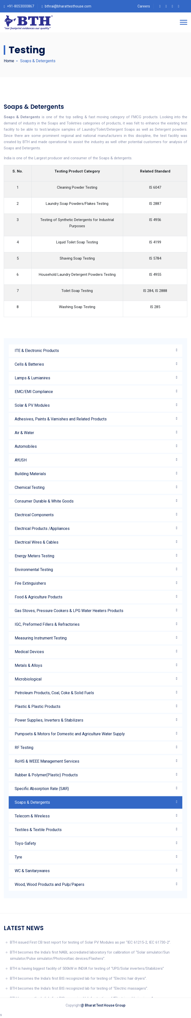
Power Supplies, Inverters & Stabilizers (49, 720)
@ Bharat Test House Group (103, 1005)
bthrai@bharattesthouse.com (68, 6)
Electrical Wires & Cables (36, 542)
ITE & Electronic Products (37, 350)
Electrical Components (34, 514)
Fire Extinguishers (30, 583)
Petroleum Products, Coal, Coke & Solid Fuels (54, 692)
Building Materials (30, 473)
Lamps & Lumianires (32, 378)
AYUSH (21, 460)
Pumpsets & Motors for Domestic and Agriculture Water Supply (70, 734)
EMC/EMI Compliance (34, 391)
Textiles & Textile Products (38, 829)
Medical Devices (29, 651)
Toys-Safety (25, 843)
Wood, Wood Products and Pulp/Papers (49, 884)
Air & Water (24, 432)
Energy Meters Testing (34, 556)
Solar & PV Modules (32, 405)
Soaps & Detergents (32, 802)
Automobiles (26, 446)
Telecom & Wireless (32, 816)
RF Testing (24, 747)
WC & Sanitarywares (32, 870)
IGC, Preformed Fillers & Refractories (47, 624)
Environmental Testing (34, 569)
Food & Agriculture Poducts (38, 597)
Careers (144, 6)
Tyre (18, 857)
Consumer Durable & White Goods (44, 501)
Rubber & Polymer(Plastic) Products (46, 775)
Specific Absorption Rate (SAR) (42, 788)
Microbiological (28, 679)
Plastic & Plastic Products (37, 706)
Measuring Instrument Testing (41, 638)
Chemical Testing (30, 487)
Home (9, 60)
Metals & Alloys (28, 665)
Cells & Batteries (29, 364)
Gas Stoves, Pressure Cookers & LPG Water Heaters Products (69, 610)
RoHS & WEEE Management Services (47, 761)
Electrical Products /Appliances (42, 528)
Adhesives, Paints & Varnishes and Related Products (61, 419)
